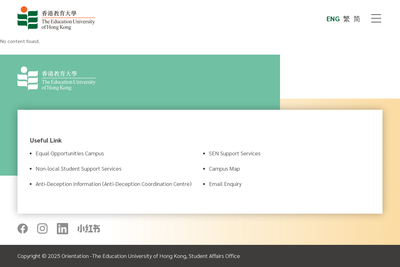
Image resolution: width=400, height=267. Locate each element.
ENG (333, 18)
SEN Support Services (235, 153)
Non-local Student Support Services (79, 168)
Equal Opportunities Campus (70, 153)
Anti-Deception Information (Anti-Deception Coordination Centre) (114, 183)
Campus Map (224, 168)
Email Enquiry (225, 183)
